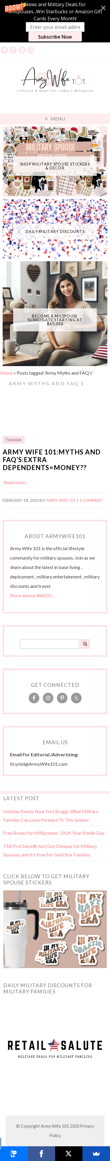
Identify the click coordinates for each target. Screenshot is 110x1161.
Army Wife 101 (61, 500)
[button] (55, 21)
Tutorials (14, 439)
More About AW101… (32, 595)
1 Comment (91, 500)
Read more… (16, 482)
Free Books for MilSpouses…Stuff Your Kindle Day (53, 833)
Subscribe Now (55, 37)
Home (6, 373)
